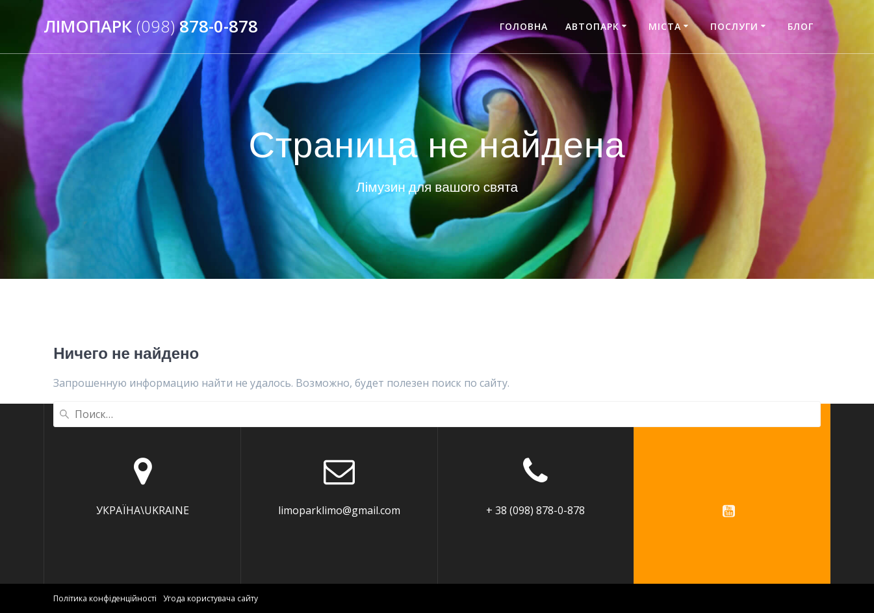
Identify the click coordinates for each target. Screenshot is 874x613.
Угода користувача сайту (210, 598)
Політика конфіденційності (105, 598)
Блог (801, 26)
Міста (665, 26)
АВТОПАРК (592, 26)
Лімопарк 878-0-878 (151, 26)
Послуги (734, 26)
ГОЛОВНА (524, 26)
